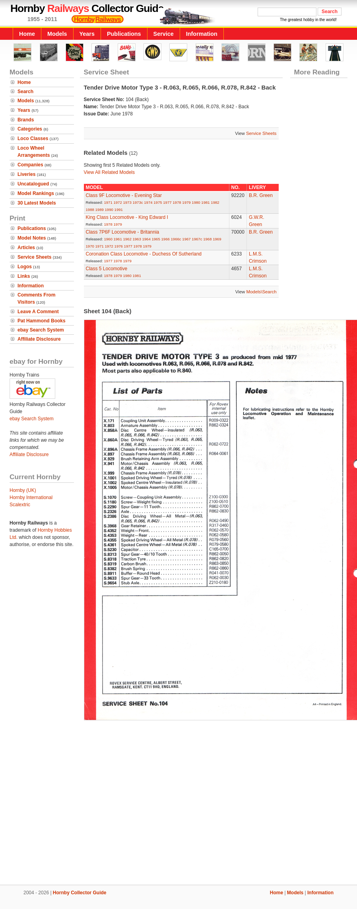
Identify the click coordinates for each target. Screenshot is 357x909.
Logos (24, 266)
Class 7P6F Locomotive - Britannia (122, 232)
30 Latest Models (36, 203)
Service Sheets (34, 257)
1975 (157, 202)
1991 (118, 209)
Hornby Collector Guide (80, 892)
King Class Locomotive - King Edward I (127, 217)
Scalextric (20, 504)
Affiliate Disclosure (39, 339)
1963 (136, 239)
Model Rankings (35, 193)
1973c (137, 202)
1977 (167, 202)
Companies (30, 165)
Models (57, 34)
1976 (118, 246)
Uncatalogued (33, 184)
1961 (117, 239)
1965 (155, 239)
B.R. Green (261, 195)
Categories (29, 129)
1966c (176, 239)
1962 (127, 239)
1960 (108, 239)
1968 (207, 239)
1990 (109, 209)
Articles (26, 247)
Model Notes (31, 238)
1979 (186, 202)
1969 (217, 239)
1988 (90, 209)
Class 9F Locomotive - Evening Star (124, 195)
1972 (117, 202)
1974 (148, 202)
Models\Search (261, 291)
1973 (127, 202)
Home (27, 34)
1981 (205, 202)
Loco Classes (32, 138)
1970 (90, 246)
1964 (146, 239)
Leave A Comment (38, 311)
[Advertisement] (178, 801)
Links (23, 276)
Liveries (26, 174)
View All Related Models (109, 172)
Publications (124, 34)
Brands (25, 120)
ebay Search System (40, 330)
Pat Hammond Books (41, 321)
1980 (196, 202)
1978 (177, 202)
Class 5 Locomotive (107, 268)
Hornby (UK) (23, 490)
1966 (165, 239)
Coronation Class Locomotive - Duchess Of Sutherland (144, 254)
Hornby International (31, 497)
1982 (215, 202)
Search (25, 91)
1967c (197, 239)
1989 (99, 209)
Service (163, 34)
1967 (186, 239)
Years (87, 34)
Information (201, 34)
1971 (108, 202)
